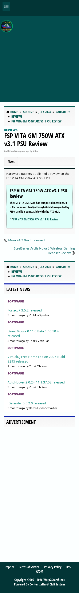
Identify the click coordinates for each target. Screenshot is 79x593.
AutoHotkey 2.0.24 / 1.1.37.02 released (36, 382)
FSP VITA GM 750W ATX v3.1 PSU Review (34, 139)
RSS (68, 567)
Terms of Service (29, 567)
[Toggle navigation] (6, 6)
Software (16, 301)
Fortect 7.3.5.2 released (25, 310)
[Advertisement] (39, 56)
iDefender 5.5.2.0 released (27, 403)
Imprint (9, 567)
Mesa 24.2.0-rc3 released (26, 240)
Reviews (10, 130)
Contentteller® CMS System (47, 584)
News (11, 161)
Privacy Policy (53, 567)
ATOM (39, 571)
